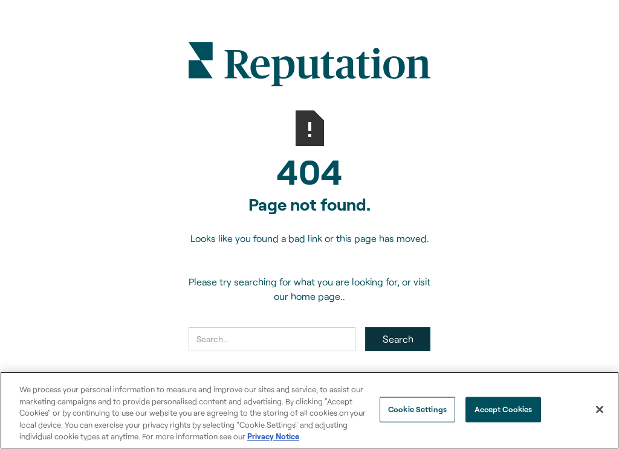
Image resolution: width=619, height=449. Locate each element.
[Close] (599, 409)
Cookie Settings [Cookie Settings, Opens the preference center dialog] (417, 409)
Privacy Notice (273, 436)
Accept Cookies (504, 409)
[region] (309, 410)
